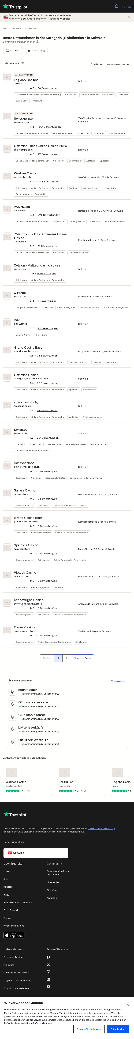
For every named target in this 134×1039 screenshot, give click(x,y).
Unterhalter (98, 133)
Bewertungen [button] (48, 88)
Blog (6, 894)
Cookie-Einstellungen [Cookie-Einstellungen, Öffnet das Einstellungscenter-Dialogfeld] (89, 1029)
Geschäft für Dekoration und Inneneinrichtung (38, 94)
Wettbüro (37, 100)
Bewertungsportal (24, 505)
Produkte (8, 964)
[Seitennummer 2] (66, 658)
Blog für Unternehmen (16, 988)
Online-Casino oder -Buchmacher (97, 94)
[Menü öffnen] (129, 6)
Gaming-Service (117, 133)
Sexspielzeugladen (66, 307)
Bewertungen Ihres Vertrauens (58, 873)
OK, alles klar (118, 1029)
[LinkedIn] (48, 978)
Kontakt (8, 886)
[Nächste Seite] (82, 658)
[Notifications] (116, 6)
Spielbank (123, 94)
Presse (7, 918)
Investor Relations (13, 925)
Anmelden (52, 898)
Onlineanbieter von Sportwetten (31, 194)
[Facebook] (48, 956)
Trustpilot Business (14, 957)
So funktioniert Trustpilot (17, 902)
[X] (48, 964)
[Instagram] (48, 971)
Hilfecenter (53, 882)
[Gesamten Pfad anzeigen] (5, 28)
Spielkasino (70, 94)
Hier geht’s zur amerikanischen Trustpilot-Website (40, 18)
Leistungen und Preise (16, 972)
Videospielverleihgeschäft (117, 307)
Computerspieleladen (26, 307)
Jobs (6, 879)
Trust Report (10, 910)
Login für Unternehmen (16, 980)
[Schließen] (129, 17)
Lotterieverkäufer (53, 444)
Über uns (8, 871)
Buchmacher (22, 100)
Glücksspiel (15, 28)
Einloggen (52, 890)
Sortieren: (97, 64)
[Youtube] (48, 986)
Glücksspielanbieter (63, 133)
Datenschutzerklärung (101, 828)
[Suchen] (123, 6)
